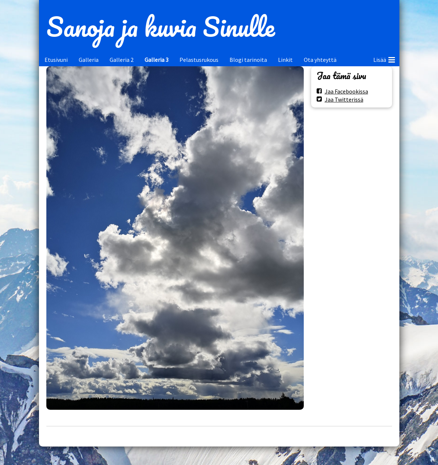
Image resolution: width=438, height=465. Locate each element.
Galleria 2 (121, 59)
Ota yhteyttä (320, 59)
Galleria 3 (156, 59)
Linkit (285, 59)
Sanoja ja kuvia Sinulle (160, 26)
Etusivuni (56, 59)
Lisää (384, 58)
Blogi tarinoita (248, 59)
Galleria (89, 59)
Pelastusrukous (198, 59)
